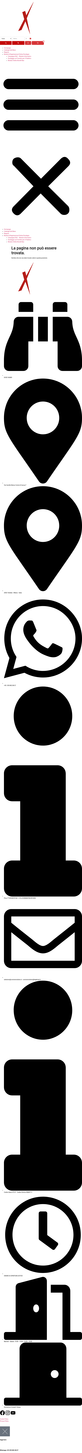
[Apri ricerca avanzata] (18, 43)
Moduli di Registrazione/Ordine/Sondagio (16, 54)
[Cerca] (6, 43)
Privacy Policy (4, 1421)
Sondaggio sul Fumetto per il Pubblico (19, 58)
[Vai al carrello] (38, 43)
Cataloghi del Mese (10, 50)
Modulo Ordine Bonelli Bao (16, 60)
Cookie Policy (4, 1419)
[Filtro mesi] (27, 38)
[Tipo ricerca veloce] (6, 38)
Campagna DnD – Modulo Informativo (19, 56)
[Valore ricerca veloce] (18, 38)
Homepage (7, 48)
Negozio (6, 52)
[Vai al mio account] (28, 43)
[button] (41, 144)
